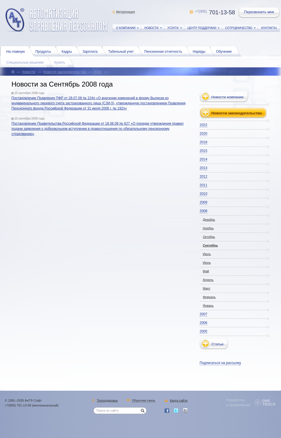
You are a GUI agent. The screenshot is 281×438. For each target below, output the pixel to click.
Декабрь (209, 219)
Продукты (44, 51)
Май (206, 271)
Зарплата (92, 51)
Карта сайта (178, 400)
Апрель (208, 279)
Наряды (200, 51)
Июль (207, 254)
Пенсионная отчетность (164, 51)
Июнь (207, 262)
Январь (208, 305)
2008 (98, 72)
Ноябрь (208, 228)
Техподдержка (107, 400)
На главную (17, 51)
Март (206, 288)
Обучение (225, 51)
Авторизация (125, 11)
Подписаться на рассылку (220, 363)
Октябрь (209, 236)
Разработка (235, 400)
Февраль (209, 297)
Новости (28, 72)
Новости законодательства (64, 72)
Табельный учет (122, 51)
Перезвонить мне (259, 12)
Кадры (68, 51)
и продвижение (238, 405)
